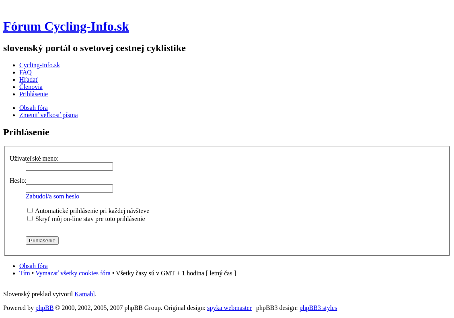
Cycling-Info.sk (39, 65)
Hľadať (28, 79)
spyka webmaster (229, 307)
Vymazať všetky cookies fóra (73, 273)
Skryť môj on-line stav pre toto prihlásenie (86, 218)
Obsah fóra (33, 107)
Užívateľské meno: (34, 158)
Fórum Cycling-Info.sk (66, 26)
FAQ (25, 72)
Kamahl (84, 294)
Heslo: (18, 180)
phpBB (44, 307)
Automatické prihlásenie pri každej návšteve (88, 210)
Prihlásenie (33, 94)
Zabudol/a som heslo (52, 196)
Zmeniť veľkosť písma (48, 115)
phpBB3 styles (318, 307)
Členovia (31, 86)
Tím (24, 273)
